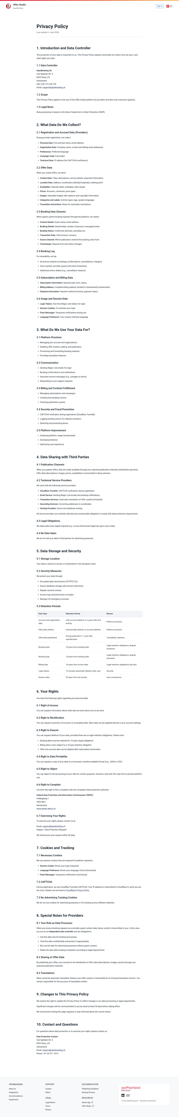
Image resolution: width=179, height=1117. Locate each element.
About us (12, 1089)
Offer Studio (88, 1106)
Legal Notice (50, 1102)
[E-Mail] (127, 1095)
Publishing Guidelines (90, 1089)
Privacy (48, 1110)
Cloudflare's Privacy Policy (77, 890)
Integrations (13, 1092)
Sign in (159, 6)
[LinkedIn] (122, 1095)
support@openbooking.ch (53, 87)
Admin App (87, 1102)
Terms (47, 1106)
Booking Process (88, 1092)
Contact (48, 1089)
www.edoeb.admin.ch (46, 809)
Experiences (13, 1100)
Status (47, 1092)
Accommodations (16, 1096)
